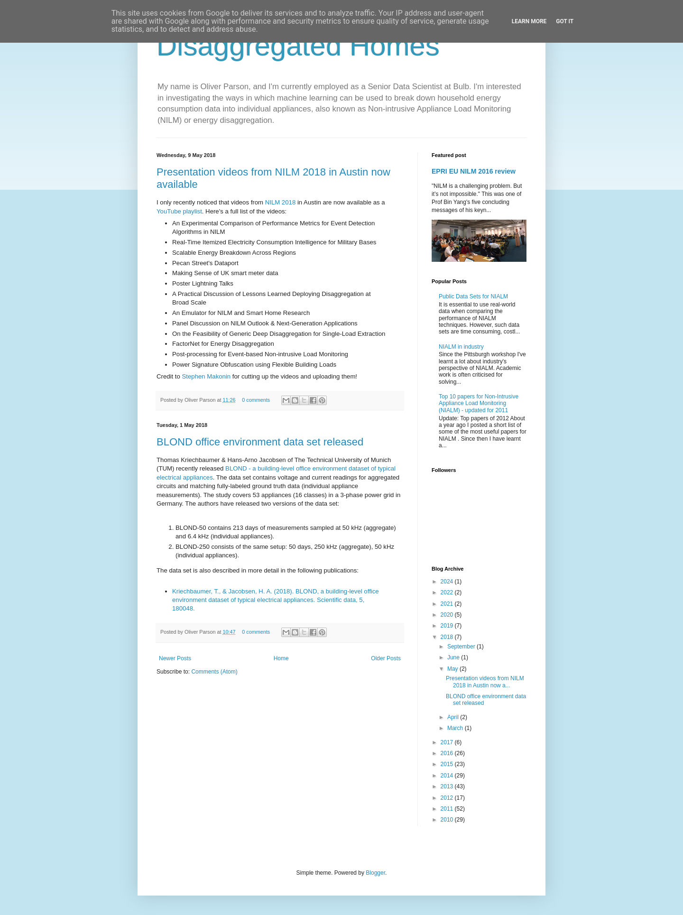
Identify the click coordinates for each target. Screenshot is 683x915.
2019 (448, 625)
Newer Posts (175, 658)
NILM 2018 (280, 202)
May (453, 668)
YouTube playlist (179, 211)
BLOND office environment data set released (260, 442)
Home (281, 658)
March (456, 728)
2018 (448, 637)
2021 (448, 604)
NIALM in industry (461, 346)
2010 (448, 819)
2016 (448, 753)
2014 (448, 775)
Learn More (529, 21)
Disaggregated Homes (298, 46)
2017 (448, 742)
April (453, 717)
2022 (448, 592)
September (462, 646)
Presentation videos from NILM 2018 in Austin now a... (485, 681)
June (454, 657)
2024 (448, 581)
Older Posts (386, 658)
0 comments (256, 400)
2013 (448, 786)
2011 (448, 808)
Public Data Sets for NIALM (473, 296)
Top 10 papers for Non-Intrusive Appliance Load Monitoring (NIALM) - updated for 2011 (478, 403)
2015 (448, 764)
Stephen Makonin (206, 376)
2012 (448, 798)
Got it (564, 21)
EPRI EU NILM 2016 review (474, 171)
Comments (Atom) (214, 671)
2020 (448, 614)
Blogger (375, 872)
